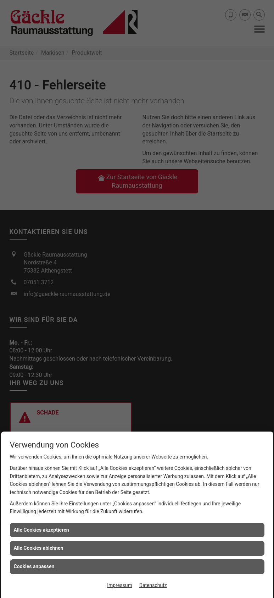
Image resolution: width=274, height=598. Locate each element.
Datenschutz (153, 585)
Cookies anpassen (34, 566)
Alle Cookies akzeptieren (41, 530)
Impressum (119, 585)
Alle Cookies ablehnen (38, 548)
